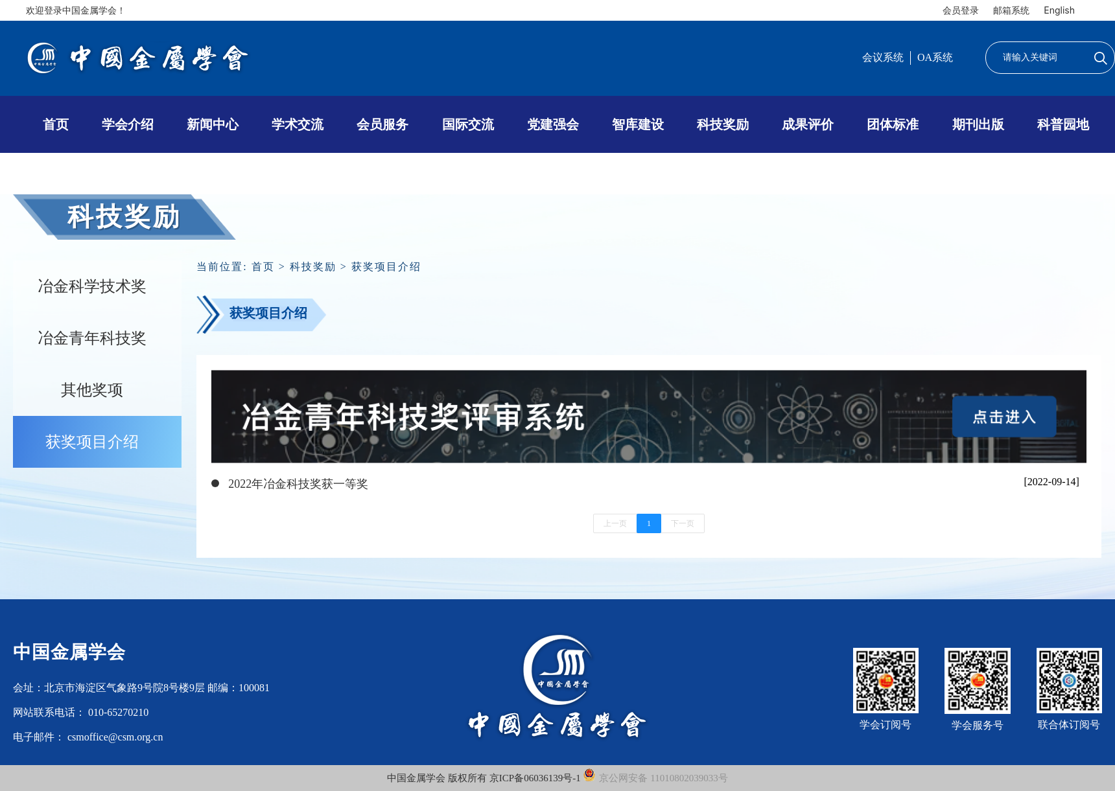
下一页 (682, 523)
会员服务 (382, 124)
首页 (56, 124)
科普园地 (1063, 124)
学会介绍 (128, 124)
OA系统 (935, 57)
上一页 (615, 523)
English (1059, 10)
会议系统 (883, 57)
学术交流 (297, 124)
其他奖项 (92, 390)
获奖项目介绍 (92, 441)
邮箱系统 (1011, 10)
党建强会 (553, 124)
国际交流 (468, 124)
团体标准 (893, 124)
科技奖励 (723, 124)
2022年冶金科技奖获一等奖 (298, 483)
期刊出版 (978, 124)
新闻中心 (213, 124)
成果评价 (808, 124)
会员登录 (961, 10)
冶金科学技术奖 (92, 286)
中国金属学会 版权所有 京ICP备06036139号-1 (485, 778)
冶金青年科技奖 (92, 338)
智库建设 (638, 124)
